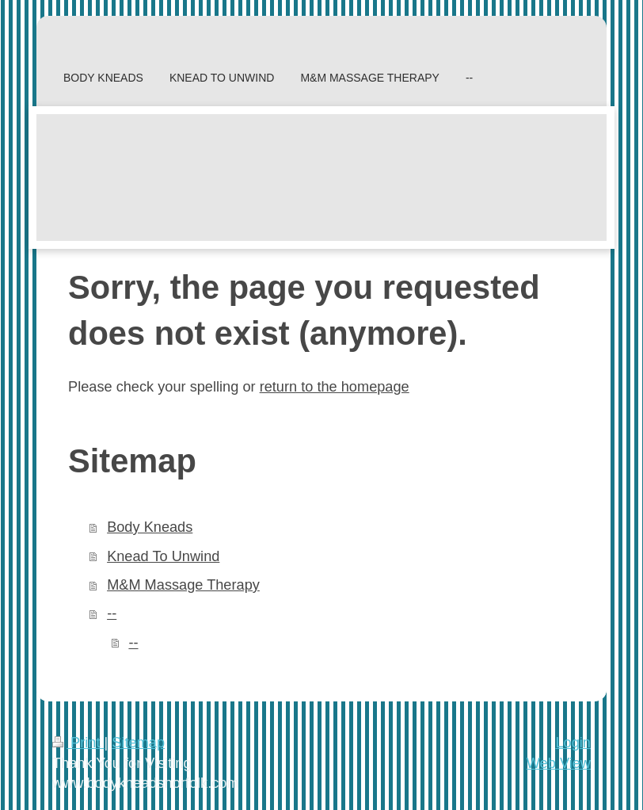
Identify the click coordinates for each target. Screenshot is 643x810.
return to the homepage (334, 387)
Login (573, 743)
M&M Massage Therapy (183, 585)
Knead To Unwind (163, 556)
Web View (559, 763)
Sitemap (138, 743)
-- (111, 613)
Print (78, 743)
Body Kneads (149, 527)
